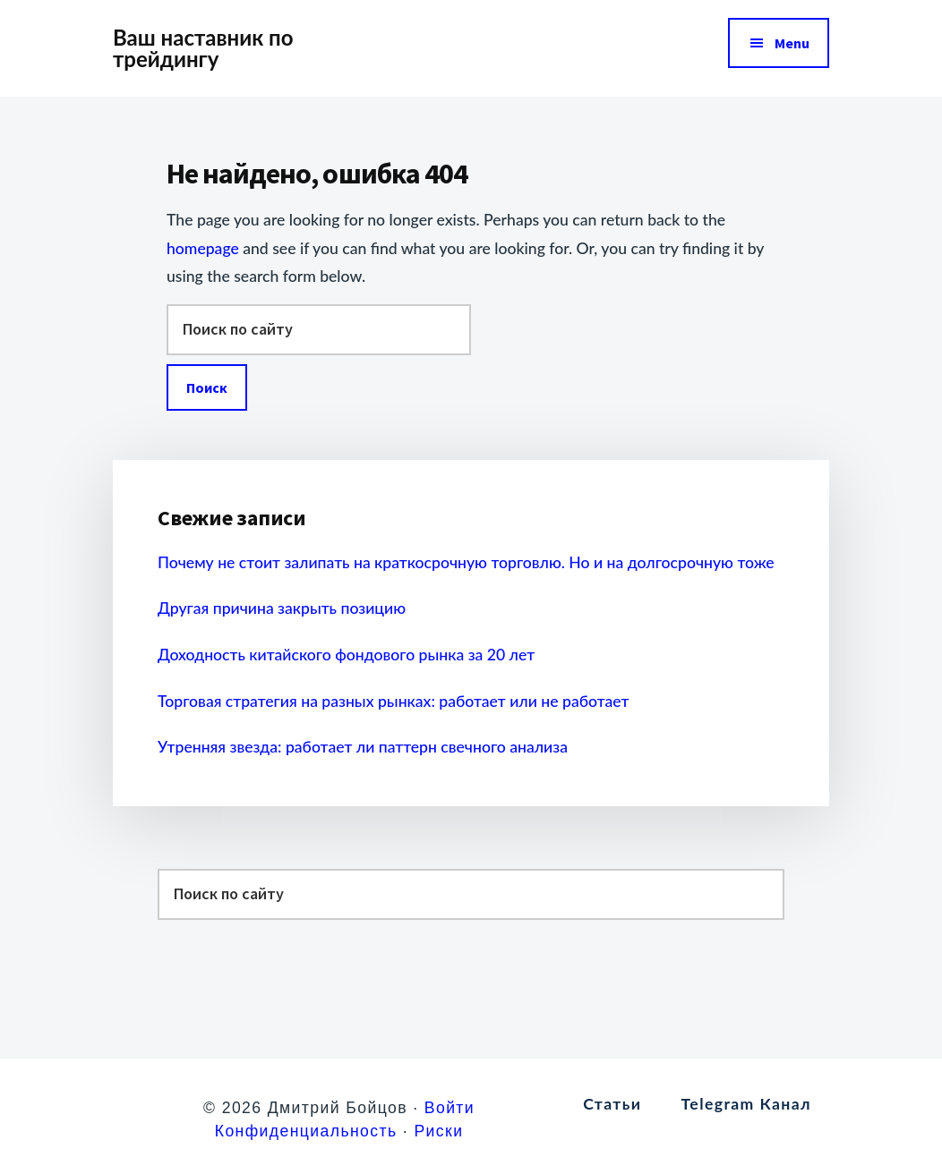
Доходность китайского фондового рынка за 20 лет (346, 654)
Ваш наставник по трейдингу (203, 48)
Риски (438, 1131)
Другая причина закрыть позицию (282, 608)
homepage (203, 248)
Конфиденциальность (306, 1131)
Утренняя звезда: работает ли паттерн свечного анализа (363, 746)
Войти (449, 1108)
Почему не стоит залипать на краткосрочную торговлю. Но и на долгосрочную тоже (466, 562)
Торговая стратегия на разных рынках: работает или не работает (393, 701)
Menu (792, 43)
